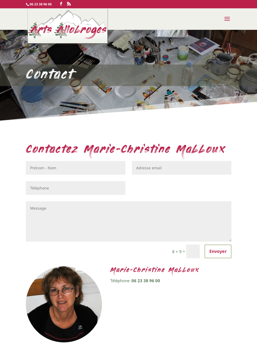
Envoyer (218, 251)
